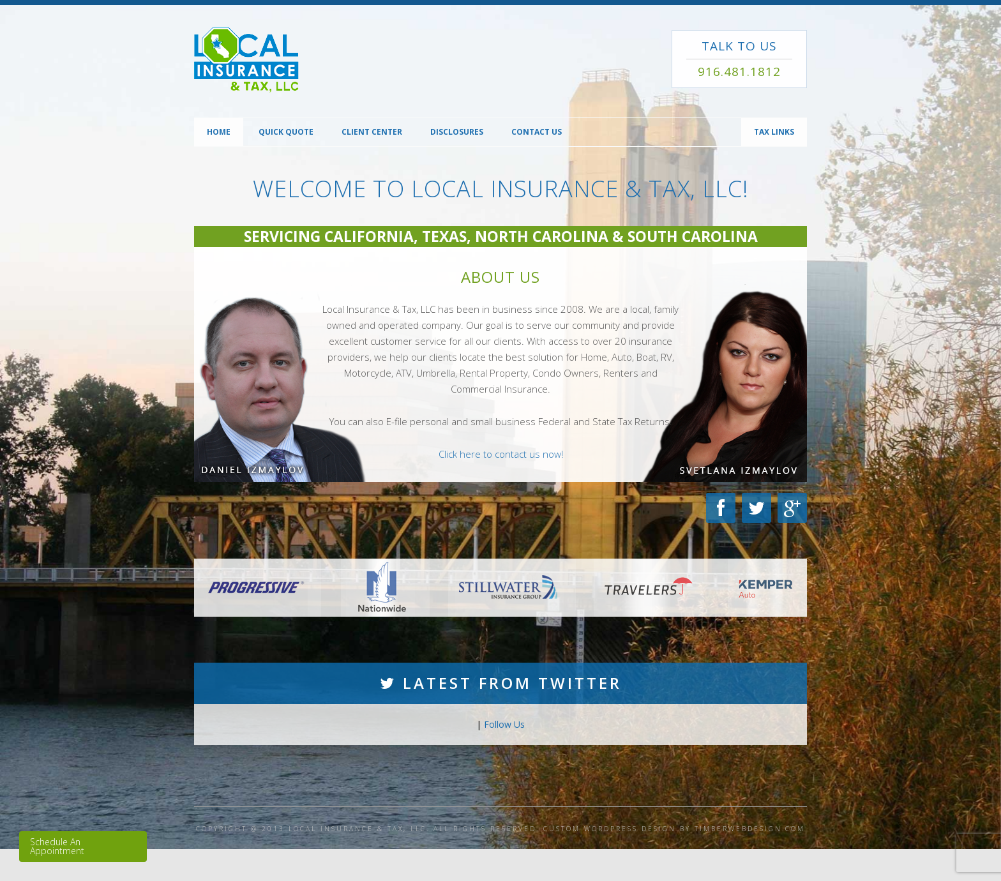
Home (218, 131)
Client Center (372, 131)
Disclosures (456, 131)
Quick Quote (286, 131)
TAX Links (774, 131)
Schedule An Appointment (57, 846)
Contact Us (536, 131)
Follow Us (504, 724)
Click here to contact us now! (501, 454)
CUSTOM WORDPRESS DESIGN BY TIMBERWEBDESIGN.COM (674, 828)
